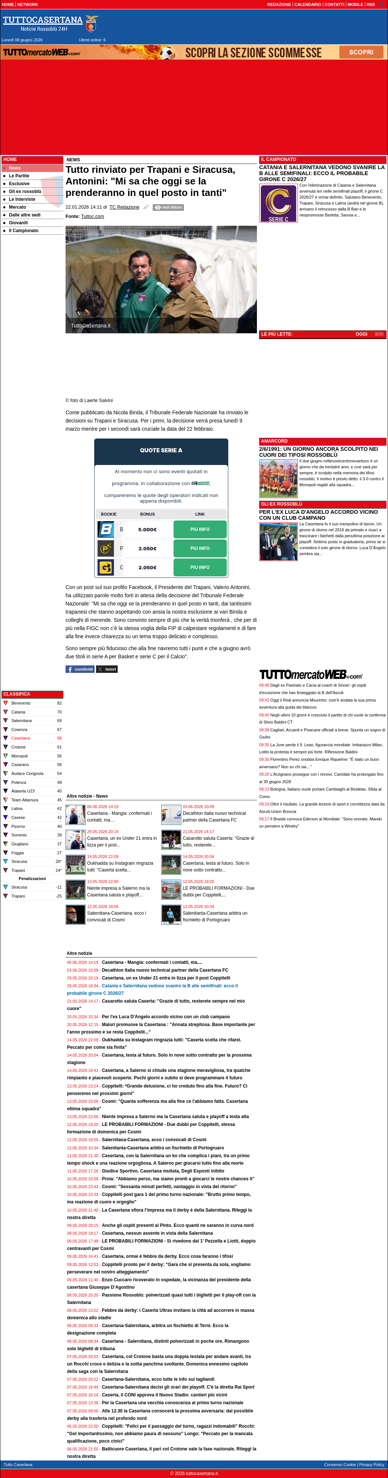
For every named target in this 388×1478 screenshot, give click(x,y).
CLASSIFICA (16, 694)
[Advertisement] (32, 353)
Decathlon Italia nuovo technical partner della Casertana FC (165, 970)
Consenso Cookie (340, 1464)
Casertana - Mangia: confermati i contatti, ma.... (152, 962)
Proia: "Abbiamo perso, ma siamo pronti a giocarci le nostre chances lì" (178, 1178)
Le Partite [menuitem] (16, 175)
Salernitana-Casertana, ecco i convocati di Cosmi (154, 1139)
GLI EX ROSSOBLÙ (281, 504)
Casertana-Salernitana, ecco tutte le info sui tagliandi (158, 1379)
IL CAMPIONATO (278, 159)
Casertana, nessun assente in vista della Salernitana (157, 1233)
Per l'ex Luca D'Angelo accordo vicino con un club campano (166, 1016)
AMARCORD (274, 441)
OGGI (361, 334)
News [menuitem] (11, 168)
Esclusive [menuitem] (16, 183)
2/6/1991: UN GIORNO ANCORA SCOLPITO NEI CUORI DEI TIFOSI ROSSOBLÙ (318, 452)
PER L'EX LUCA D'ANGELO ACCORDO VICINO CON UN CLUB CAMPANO (318, 515)
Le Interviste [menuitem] (19, 199)
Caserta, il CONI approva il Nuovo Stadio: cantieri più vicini (165, 1395)
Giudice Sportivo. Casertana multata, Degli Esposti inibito (163, 1171)
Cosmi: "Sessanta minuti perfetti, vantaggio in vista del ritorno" (169, 1186)
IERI (379, 334)
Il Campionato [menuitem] (20, 230)
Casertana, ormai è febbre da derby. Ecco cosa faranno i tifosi (167, 1256)
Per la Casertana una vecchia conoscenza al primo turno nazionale (173, 1402)
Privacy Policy (371, 1464)
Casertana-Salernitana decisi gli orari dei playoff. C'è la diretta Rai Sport (178, 1387)
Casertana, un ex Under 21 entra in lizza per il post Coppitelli (166, 978)
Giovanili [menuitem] (15, 222)
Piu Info (200, 529)
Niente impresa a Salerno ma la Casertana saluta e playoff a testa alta (175, 1116)
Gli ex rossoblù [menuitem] (22, 191)
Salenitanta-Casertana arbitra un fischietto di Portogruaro (163, 1148)
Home (10, 159)
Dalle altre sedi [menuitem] (22, 215)
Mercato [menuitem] (14, 207)
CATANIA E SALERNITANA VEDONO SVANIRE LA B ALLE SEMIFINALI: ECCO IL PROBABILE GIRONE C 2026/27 (322, 173)
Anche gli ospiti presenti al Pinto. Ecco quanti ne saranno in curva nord (178, 1225)
